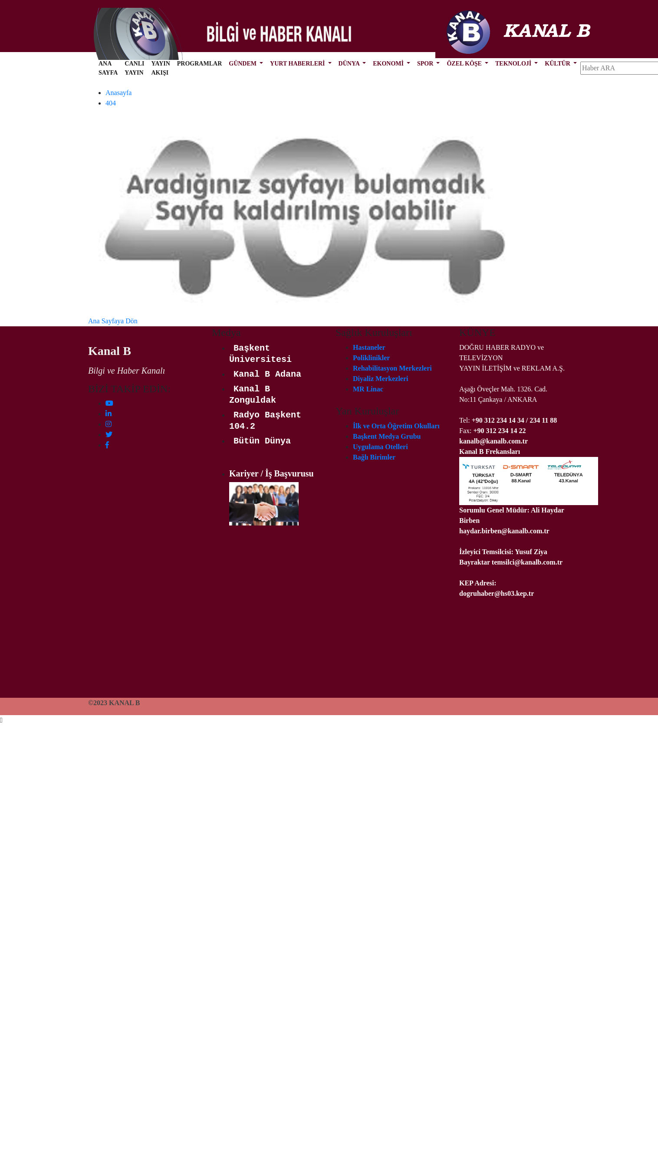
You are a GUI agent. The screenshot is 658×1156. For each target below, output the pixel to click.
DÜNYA (350, 63)
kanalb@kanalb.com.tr (493, 441)
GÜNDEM (243, 63)
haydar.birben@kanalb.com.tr (504, 531)
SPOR (426, 63)
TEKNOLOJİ (514, 63)
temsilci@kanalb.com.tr (527, 562)
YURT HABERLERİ (298, 63)
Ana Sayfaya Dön (113, 321)
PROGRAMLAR (199, 63)
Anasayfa (118, 92)
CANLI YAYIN (134, 68)
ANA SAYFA (108, 68)
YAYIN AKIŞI (160, 68)
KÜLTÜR (558, 63)
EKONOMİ (389, 63)
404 (110, 103)
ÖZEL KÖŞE (465, 63)
